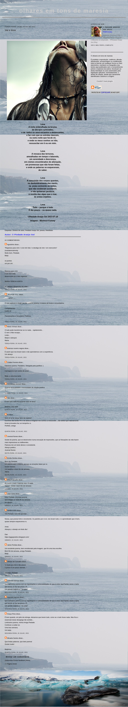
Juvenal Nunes (12, 436)
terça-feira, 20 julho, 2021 (16, 289)
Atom (28, 660)
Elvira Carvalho (12, 480)
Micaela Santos (12, 638)
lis (8, 415)
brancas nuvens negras (15, 348)
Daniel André (11, 510)
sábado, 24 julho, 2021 (14, 489)
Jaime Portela (12, 545)
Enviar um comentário (17, 657)
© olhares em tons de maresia (102, 56)
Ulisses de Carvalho (14, 562)
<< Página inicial (11, 664)
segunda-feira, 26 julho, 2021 (17, 592)
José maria (11, 494)
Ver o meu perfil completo (102, 45)
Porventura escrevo (14, 384)
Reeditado (49, 230)
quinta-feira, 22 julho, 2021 (16, 409)
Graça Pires (11, 614)
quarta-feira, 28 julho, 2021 (16, 652)
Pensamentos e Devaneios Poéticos (18, 316)
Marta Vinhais (12, 327)
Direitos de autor (18, 230)
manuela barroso (13, 581)
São (8, 398)
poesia (42, 230)
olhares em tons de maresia (64, 11)
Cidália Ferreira (12, 362)
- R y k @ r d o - (13, 294)
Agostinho (10, 244)
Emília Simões (12, 458)
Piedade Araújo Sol (32, 230)
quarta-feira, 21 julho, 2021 (16, 393)
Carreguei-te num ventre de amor (17, 371)
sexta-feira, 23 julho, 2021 (15, 453)
